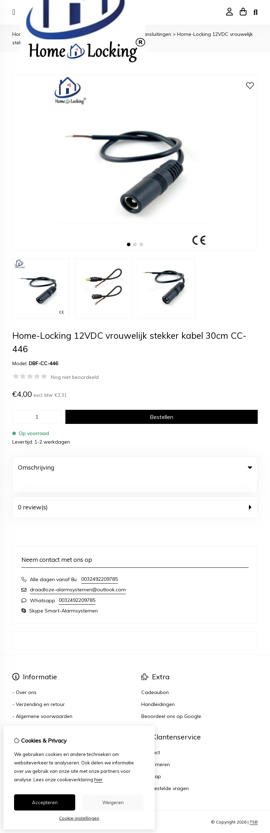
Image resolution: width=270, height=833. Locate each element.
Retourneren (155, 750)
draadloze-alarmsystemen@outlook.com (78, 575)
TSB (254, 807)
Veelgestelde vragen (165, 774)
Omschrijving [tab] (135, 467)
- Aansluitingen (153, 34)
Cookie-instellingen (79, 818)
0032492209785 (99, 564)
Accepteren (45, 802)
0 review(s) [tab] (135, 492)
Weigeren (113, 802)
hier (98, 779)
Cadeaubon (155, 678)
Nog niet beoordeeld (75, 377)
